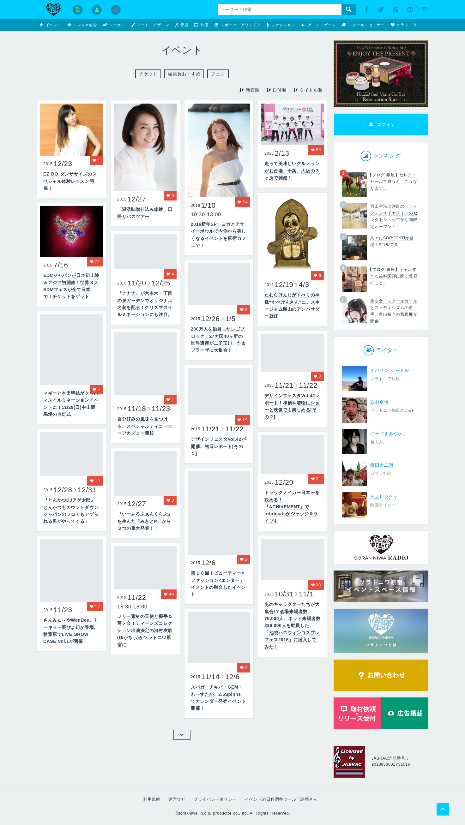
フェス (218, 73)
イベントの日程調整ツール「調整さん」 (283, 799)
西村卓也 (379, 401)
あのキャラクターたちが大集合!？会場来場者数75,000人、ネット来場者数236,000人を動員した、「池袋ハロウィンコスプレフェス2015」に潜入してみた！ (292, 625)
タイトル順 (308, 90)
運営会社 (176, 799)
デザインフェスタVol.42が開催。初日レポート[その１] (218, 446)
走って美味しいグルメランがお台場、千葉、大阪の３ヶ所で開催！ (292, 170)
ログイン (381, 124)
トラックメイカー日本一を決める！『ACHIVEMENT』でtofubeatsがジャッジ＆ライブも (292, 506)
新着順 (249, 90)
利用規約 (151, 799)
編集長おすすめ (184, 73)
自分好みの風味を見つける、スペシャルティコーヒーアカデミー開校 (144, 426)
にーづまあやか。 (388, 433)
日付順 (276, 90)
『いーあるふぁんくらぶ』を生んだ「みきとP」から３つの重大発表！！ (144, 521)
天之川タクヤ (384, 496)
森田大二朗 (381, 465)
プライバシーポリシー (215, 799)
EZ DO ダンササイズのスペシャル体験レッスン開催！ (70, 181)
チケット (148, 73)
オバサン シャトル (389, 370)
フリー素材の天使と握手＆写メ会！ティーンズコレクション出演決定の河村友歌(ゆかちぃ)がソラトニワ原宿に (144, 630)
